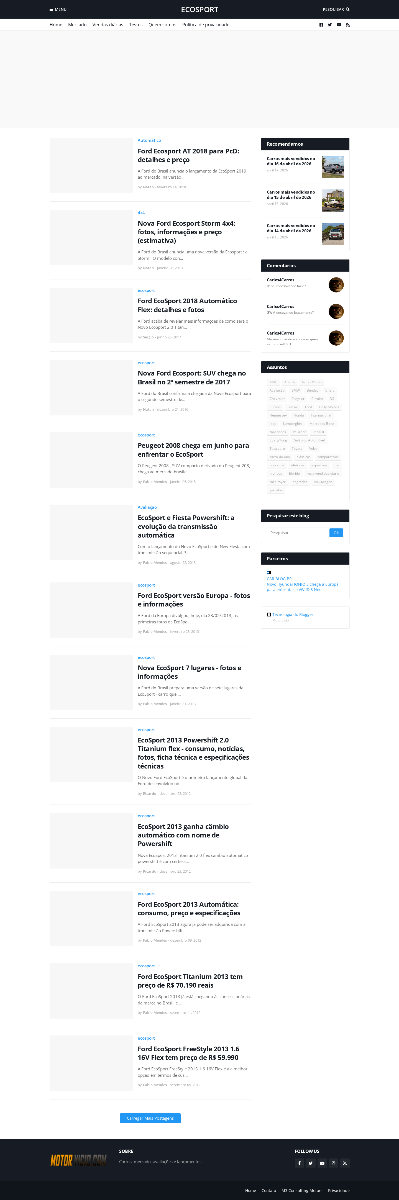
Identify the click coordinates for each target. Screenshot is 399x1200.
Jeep (273, 423)
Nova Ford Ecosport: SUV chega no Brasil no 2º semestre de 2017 (192, 377)
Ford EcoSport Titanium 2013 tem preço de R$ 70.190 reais (190, 980)
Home (56, 25)
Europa (275, 407)
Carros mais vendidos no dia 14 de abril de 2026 (291, 228)
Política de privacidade (205, 25)
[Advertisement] (200, 79)
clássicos (304, 456)
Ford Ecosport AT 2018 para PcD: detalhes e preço (188, 155)
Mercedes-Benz (322, 423)
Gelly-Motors (329, 407)
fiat (336, 465)
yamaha (276, 490)
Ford (308, 407)
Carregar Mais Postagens (150, 1118)
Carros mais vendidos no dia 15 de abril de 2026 (291, 194)
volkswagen (323, 481)
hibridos (276, 473)
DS (332, 398)
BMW (295, 390)
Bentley (312, 390)
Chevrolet (277, 398)
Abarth (289, 382)
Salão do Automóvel (309, 440)
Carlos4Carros (280, 279)
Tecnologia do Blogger (290, 614)
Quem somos (163, 25)
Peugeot (299, 432)
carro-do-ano (280, 456)
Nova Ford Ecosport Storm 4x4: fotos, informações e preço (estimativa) (187, 232)
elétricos (298, 465)
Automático (149, 140)
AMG (273, 382)
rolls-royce (278, 481)
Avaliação (147, 507)
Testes (136, 25)
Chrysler (298, 398)
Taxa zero (277, 448)
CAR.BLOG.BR (279, 578)
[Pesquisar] (298, 532)
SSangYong (278, 440)
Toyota (297, 448)
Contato (269, 1190)
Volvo (313, 448)
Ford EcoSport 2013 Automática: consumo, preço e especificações (189, 908)
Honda (299, 415)
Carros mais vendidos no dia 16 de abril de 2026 (291, 161)
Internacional (321, 415)
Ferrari (293, 407)
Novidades (278, 432)
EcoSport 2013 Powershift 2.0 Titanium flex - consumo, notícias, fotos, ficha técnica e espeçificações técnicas (193, 753)
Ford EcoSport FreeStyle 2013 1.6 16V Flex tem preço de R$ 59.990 (188, 1053)
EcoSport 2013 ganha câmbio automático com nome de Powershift (183, 835)
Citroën (317, 398)
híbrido (294, 473)
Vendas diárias (108, 25)
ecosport (199, 9)
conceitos (277, 465)
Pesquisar (333, 9)
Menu (60, 9)
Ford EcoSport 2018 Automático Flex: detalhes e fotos (187, 305)
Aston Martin (312, 382)
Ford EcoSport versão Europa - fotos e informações (194, 599)
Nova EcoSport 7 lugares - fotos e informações (189, 671)
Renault (318, 432)
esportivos (319, 465)
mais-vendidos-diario (323, 473)
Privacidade (339, 1190)
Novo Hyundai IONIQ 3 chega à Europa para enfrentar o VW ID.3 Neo (303, 587)
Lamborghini (293, 423)
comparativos (328, 456)
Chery (329, 390)
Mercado (77, 25)
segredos (300, 481)
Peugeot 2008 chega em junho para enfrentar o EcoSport (193, 449)
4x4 (141, 212)
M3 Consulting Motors (302, 1190)
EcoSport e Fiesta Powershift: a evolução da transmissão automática (186, 526)
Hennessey (278, 415)
